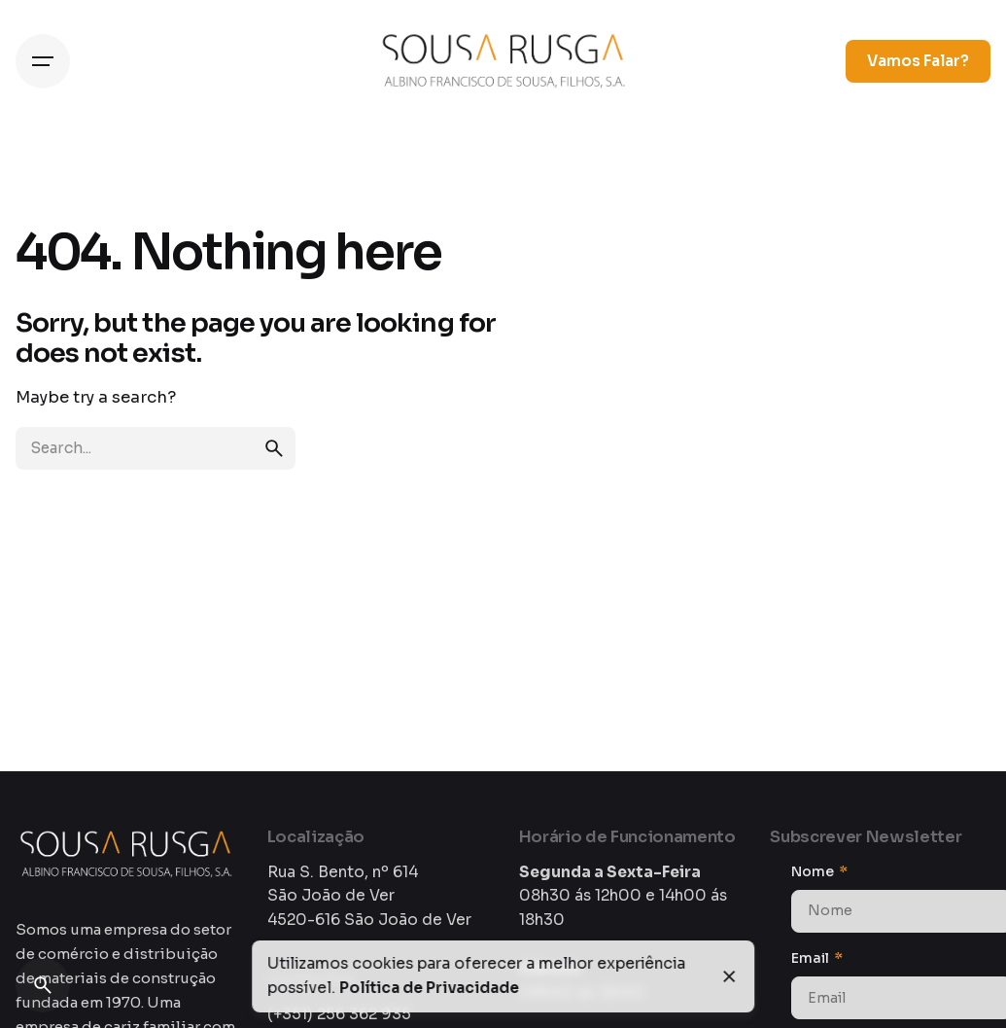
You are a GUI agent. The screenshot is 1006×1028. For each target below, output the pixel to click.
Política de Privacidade (429, 988)
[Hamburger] (43, 61)
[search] (274, 448)
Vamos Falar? (918, 61)
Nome (814, 871)
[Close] (730, 976)
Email (811, 958)
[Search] (43, 985)
